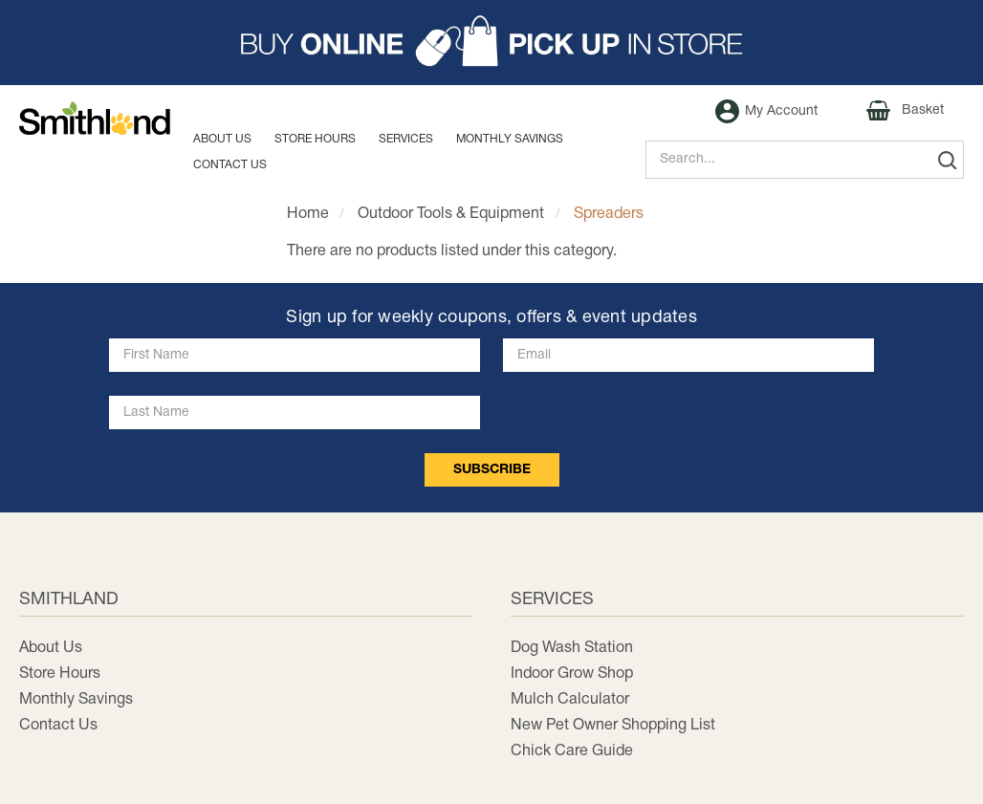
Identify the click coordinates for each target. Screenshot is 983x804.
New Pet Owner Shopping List (613, 725)
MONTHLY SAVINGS (509, 139)
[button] (491, 42)
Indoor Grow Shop (572, 674)
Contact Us (58, 725)
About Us (222, 139)
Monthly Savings (76, 699)
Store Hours (315, 139)
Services (406, 139)
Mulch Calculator (570, 699)
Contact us (230, 165)
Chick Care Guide (572, 751)
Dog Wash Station (572, 648)
